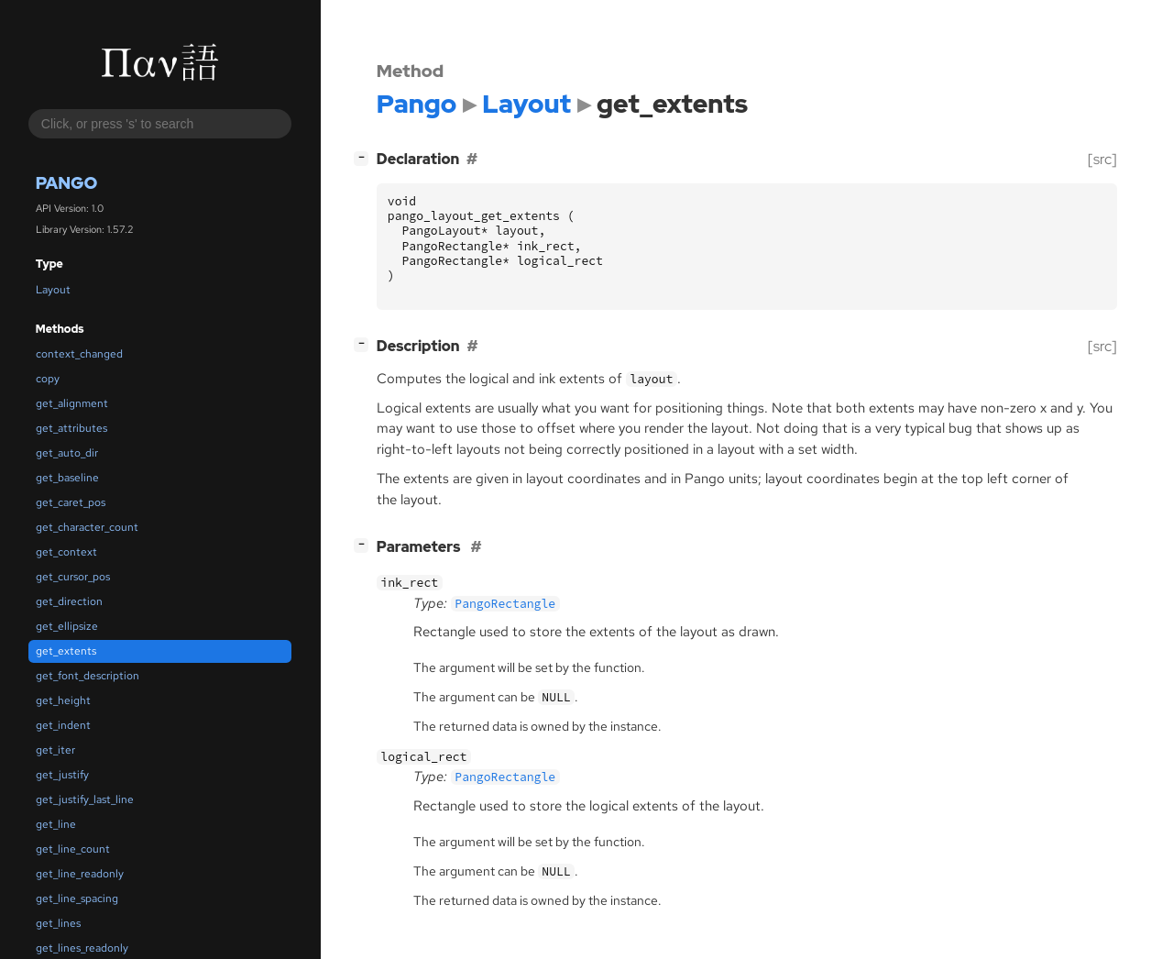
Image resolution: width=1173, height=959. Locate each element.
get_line (56, 824)
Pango (67, 182)
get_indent (63, 725)
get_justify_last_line (85, 799)
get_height (63, 700)
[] (365, 157)
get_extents (66, 651)
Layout (53, 289)
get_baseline (67, 477)
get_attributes (71, 428)
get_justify (62, 774)
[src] (1102, 159)
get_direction (69, 601)
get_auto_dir (67, 453)
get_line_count (73, 849)
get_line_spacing (77, 898)
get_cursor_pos (73, 576)
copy (48, 378)
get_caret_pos (70, 502)
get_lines (58, 923)
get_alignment (72, 403)
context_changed (79, 354)
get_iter (55, 750)
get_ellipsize (67, 626)
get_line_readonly (80, 873)
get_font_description (87, 675)
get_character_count (87, 527)
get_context (66, 552)
